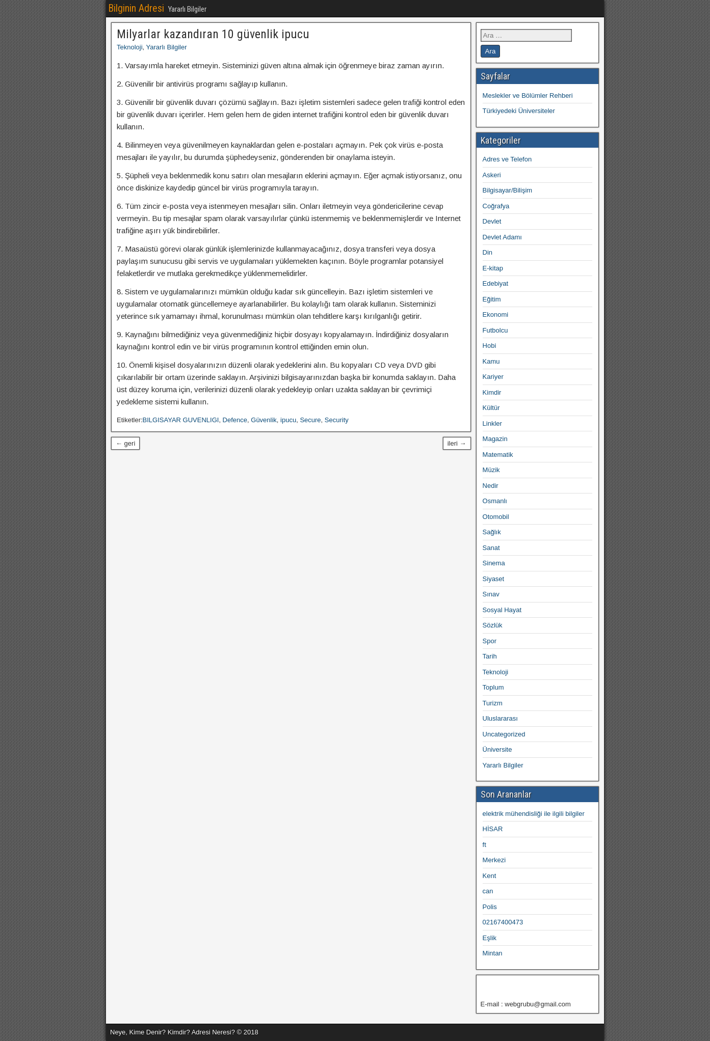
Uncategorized (504, 734)
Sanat (491, 548)
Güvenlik (264, 420)
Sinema (494, 563)
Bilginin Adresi (136, 8)
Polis (490, 907)
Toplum (493, 687)
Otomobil (496, 516)
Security (337, 420)
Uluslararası (500, 718)
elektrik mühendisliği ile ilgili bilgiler (534, 813)
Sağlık (492, 532)
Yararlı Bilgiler (166, 47)
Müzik (491, 470)
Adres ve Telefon (507, 159)
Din (488, 252)
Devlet (492, 221)
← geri (125, 443)
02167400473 (503, 922)
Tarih (490, 656)
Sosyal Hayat (502, 610)
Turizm (493, 703)
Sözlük (493, 625)
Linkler (492, 423)
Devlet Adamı (502, 237)
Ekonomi (496, 314)
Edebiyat (496, 283)
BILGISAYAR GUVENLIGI (181, 420)
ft (484, 844)
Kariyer (493, 376)
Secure (310, 420)
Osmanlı (495, 501)
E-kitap (493, 268)
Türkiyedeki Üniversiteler (519, 111)
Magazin (495, 439)
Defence (235, 420)
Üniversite (497, 749)
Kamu (491, 361)
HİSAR (493, 829)
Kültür (491, 408)
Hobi (489, 345)
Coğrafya (496, 206)
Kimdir (492, 392)
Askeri (492, 175)
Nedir (490, 485)
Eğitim (492, 299)
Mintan (493, 953)
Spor (489, 641)
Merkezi (494, 860)
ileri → (457, 443)
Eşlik (489, 938)
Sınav (491, 594)
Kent (489, 876)
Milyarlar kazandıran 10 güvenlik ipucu (213, 34)
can (488, 891)
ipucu (288, 420)
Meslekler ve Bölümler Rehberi (528, 95)
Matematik (498, 454)
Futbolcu (495, 330)
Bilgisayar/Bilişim (508, 190)
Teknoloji (130, 47)
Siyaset (494, 579)
